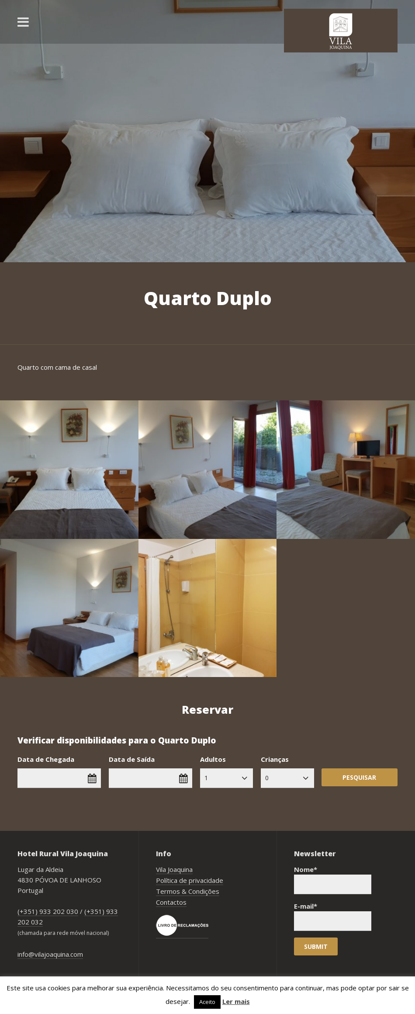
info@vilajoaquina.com (50, 954)
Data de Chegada (45, 759)
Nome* (332, 879)
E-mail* (332, 916)
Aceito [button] (207, 1002)
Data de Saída (132, 759)
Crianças (275, 759)
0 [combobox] (267, 778)
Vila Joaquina (174, 869)
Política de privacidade (189, 880)
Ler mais (236, 1001)
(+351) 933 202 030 (47, 911)
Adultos (213, 759)
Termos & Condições (187, 891)
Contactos (171, 902)
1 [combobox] (206, 778)
